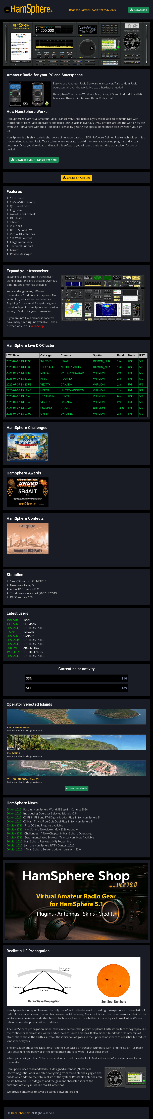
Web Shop (37, 326)
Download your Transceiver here (34, 160)
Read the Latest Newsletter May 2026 (92, 10)
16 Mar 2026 (40, 841)
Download (138, 10)
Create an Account (76, 178)
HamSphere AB (20, 1113)
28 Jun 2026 (48, 809)
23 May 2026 (35, 825)
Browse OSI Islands (76, 788)
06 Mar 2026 (41, 845)
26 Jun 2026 (43, 813)
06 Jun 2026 (51, 821)
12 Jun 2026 (54, 817)
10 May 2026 (50, 833)
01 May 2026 (51, 837)
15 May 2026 (43, 829)
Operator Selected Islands (29, 704)
